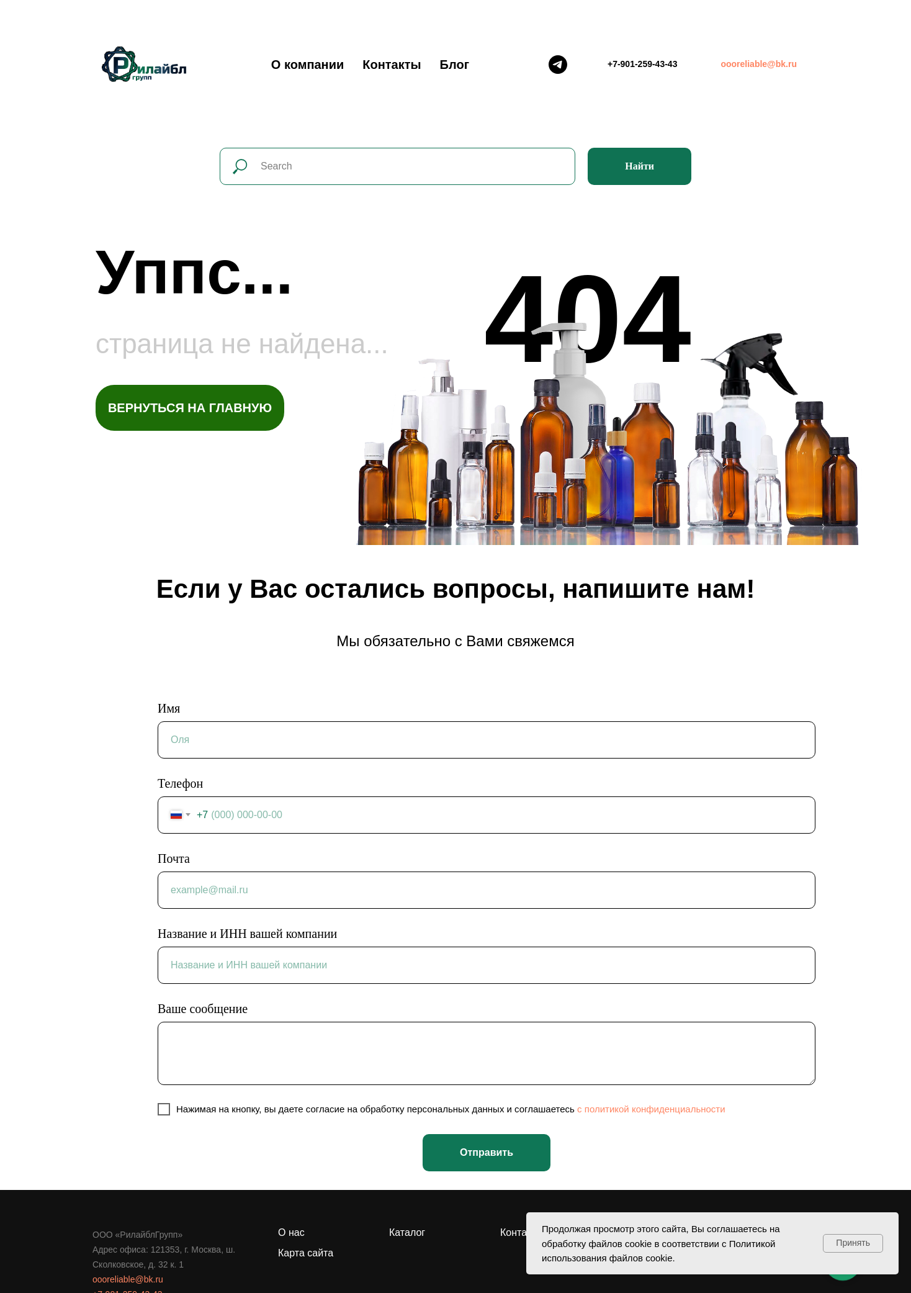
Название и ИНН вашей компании (247, 933)
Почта (174, 858)
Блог (454, 64)
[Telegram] (558, 64)
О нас (291, 1232)
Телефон (180, 783)
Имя (169, 708)
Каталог (407, 1232)
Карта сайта (305, 1253)
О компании (307, 64)
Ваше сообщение (203, 1009)
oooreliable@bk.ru (127, 1279)
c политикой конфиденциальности (651, 1109)
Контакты (391, 64)
